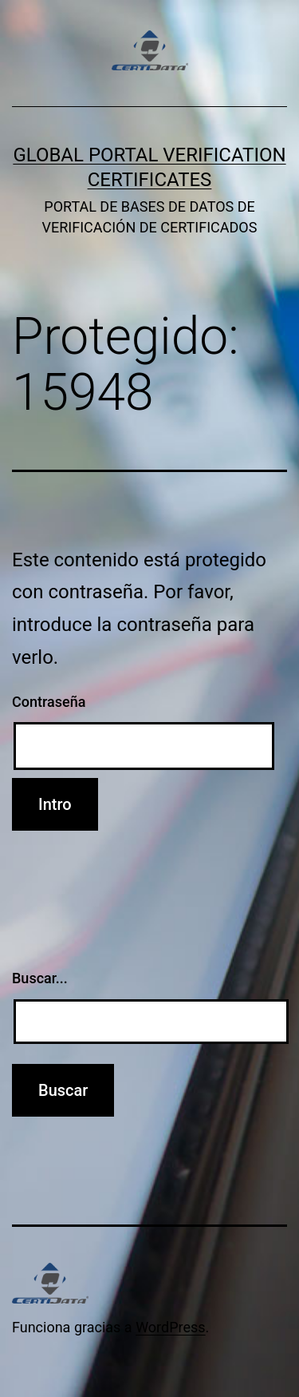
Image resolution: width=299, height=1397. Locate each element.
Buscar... (40, 978)
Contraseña (48, 701)
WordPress (170, 1327)
